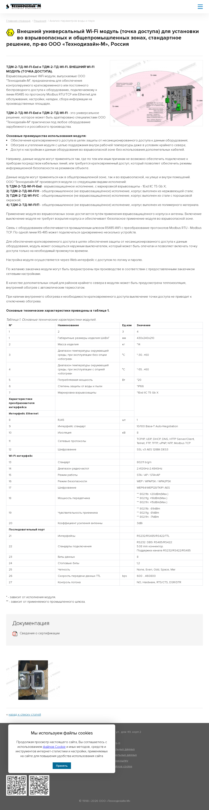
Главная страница (18, 21)
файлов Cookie (54, 747)
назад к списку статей (25, 714)
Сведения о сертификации (40, 633)
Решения (40, 21)
